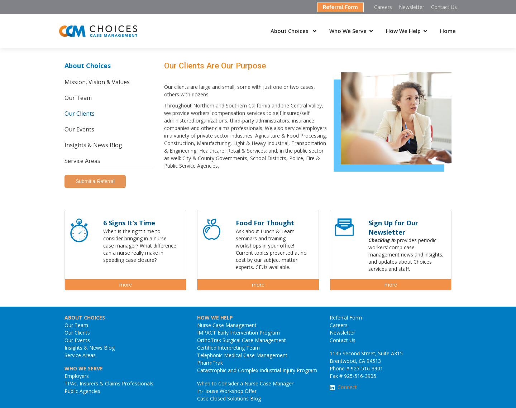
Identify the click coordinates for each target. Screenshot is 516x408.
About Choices (290, 30)
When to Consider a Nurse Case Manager (245, 383)
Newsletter (342, 332)
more (125, 284)
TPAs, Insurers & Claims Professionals (108, 383)
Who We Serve (348, 30)
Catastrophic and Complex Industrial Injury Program (257, 370)
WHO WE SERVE (83, 368)
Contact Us (342, 340)
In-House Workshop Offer (227, 391)
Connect (347, 387)
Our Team (78, 98)
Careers (339, 325)
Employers (76, 376)
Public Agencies (82, 391)
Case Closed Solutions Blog (229, 398)
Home (448, 30)
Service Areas (82, 161)
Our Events (79, 129)
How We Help (403, 30)
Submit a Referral (95, 181)
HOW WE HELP (215, 317)
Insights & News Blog (93, 145)
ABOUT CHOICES (84, 317)
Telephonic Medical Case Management (242, 355)
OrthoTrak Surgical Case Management (241, 340)
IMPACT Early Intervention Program (238, 332)
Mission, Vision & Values (97, 82)
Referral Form (340, 7)
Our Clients (79, 113)
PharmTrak (210, 362)
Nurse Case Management (227, 325)
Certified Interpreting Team (228, 347)
